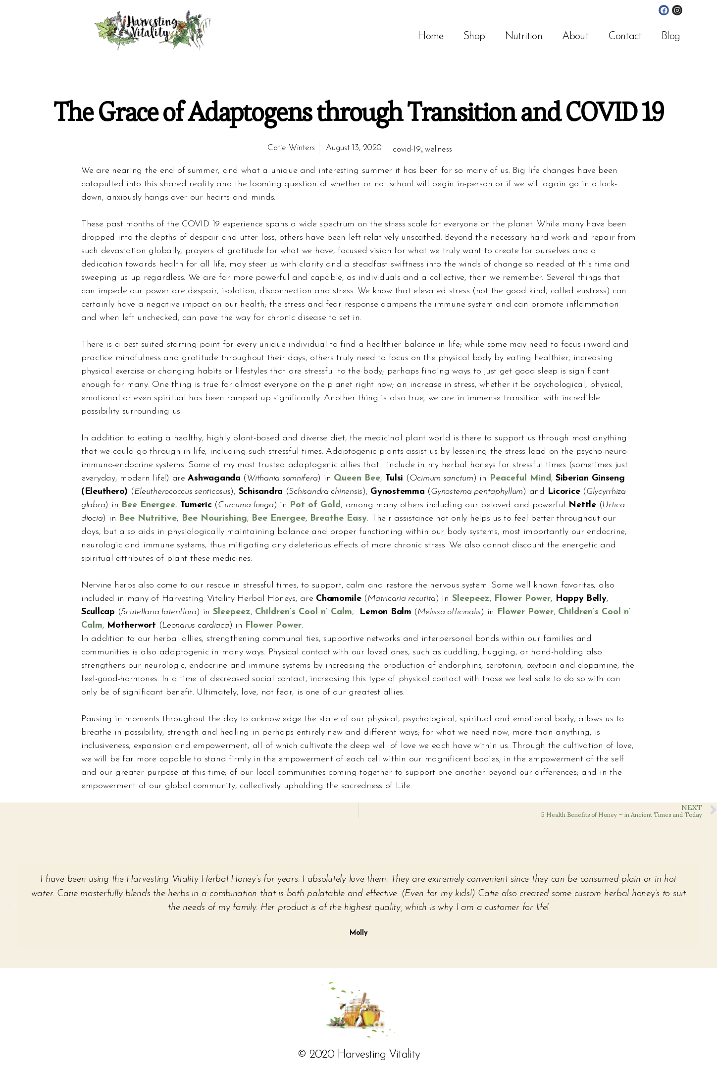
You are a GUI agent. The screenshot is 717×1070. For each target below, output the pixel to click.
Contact (624, 36)
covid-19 (407, 149)
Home (430, 36)
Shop (474, 36)
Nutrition (523, 36)
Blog (670, 36)
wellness (438, 149)
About (575, 36)
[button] (10, 905)
